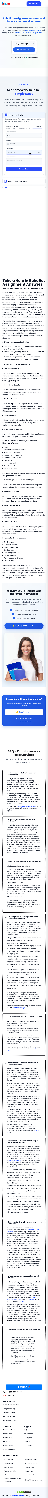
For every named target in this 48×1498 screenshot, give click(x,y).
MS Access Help (9, 1471)
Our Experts (28, 1433)
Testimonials (28, 1430)
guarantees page (19, 1006)
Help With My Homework (33, 1476)
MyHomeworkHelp (16, 1491)
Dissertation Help (31, 1455)
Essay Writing (8, 1455)
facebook (23, 1295)
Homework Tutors (31, 1459)
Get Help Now (34, 3)
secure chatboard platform (26, 1228)
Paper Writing (29, 1463)
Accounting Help (10, 1467)
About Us (27, 1437)
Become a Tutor (9, 1426)
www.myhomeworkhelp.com (26, 806)
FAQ (25, 1426)
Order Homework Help (11, 1401)
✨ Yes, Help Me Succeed (24, 625)
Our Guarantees (9, 1445)
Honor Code (7, 1430)
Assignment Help (9, 1405)
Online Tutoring (9, 1459)
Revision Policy (8, 1441)
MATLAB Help (8, 1463)
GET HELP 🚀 (24, 1383)
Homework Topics (9, 1416)
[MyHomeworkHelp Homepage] (10, 3)
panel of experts (15, 1159)
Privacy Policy (8, 1433)
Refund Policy (8, 1437)
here (35, 1297)
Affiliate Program (9, 1408)
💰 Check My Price (24, 712)
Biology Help (29, 1467)
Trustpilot (10, 1297)
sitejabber (31, 1295)
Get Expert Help (24, 50)
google (17, 1295)
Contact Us (28, 1441)
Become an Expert (9, 1412)
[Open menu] (44, 4)
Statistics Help (30, 1471)
